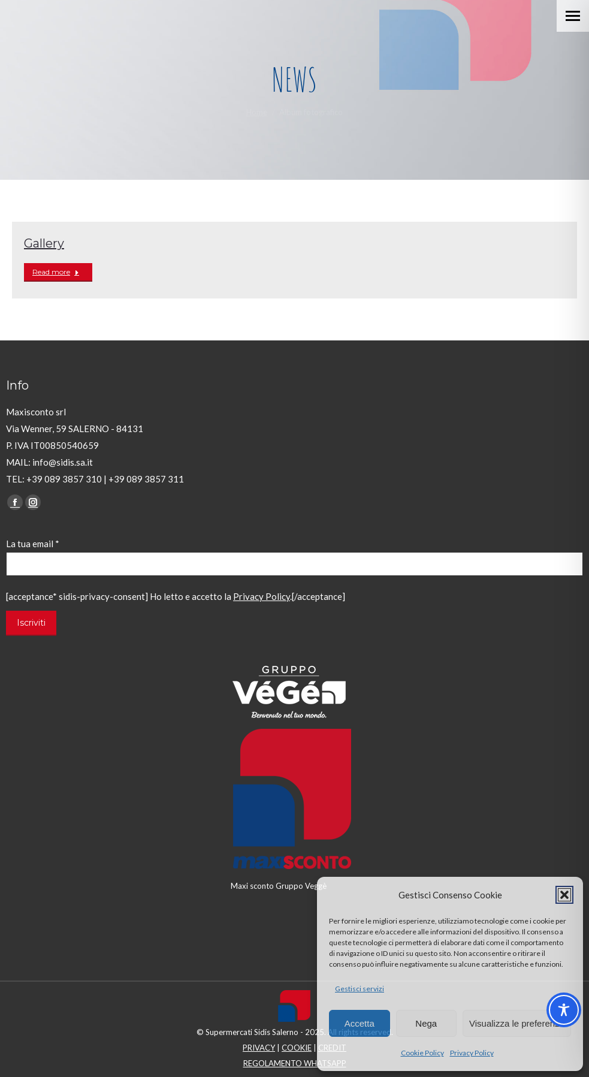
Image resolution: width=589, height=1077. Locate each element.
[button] (564, 894)
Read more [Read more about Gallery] (55, 271)
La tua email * (32, 543)
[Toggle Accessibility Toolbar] (564, 1010)
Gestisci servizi (359, 988)
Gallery (44, 243)
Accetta (359, 1023)
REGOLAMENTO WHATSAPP (294, 1063)
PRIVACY (259, 1047)
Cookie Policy (422, 1052)
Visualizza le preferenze (516, 1023)
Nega (426, 1023)
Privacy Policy (472, 1052)
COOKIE (297, 1047)
